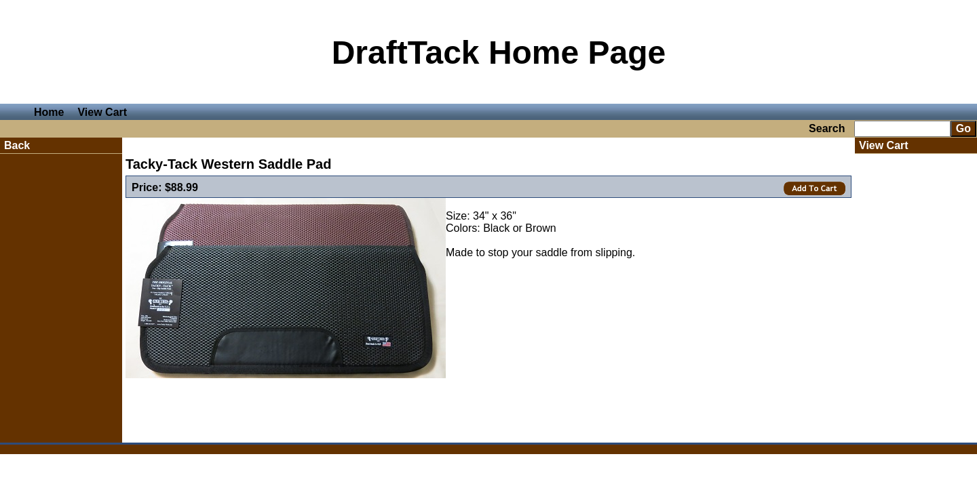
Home (49, 112)
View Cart (102, 112)
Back (17, 145)
